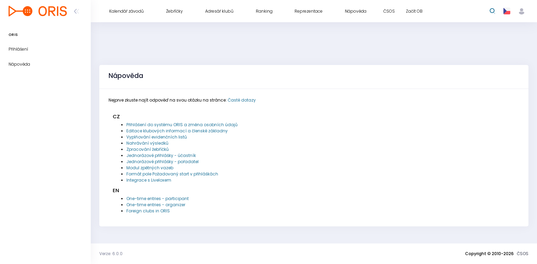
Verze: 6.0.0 (111, 253)
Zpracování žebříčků (147, 149)
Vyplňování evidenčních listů (156, 137)
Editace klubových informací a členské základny (177, 131)
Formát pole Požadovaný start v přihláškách (172, 174)
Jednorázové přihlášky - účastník (161, 155)
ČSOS (522, 253)
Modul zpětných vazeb (149, 168)
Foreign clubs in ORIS (148, 211)
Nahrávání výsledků (147, 143)
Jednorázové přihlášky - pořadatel (162, 161)
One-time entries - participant (157, 198)
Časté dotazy (242, 100)
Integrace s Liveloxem (148, 180)
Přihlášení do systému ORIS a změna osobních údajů (182, 125)
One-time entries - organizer (155, 205)
